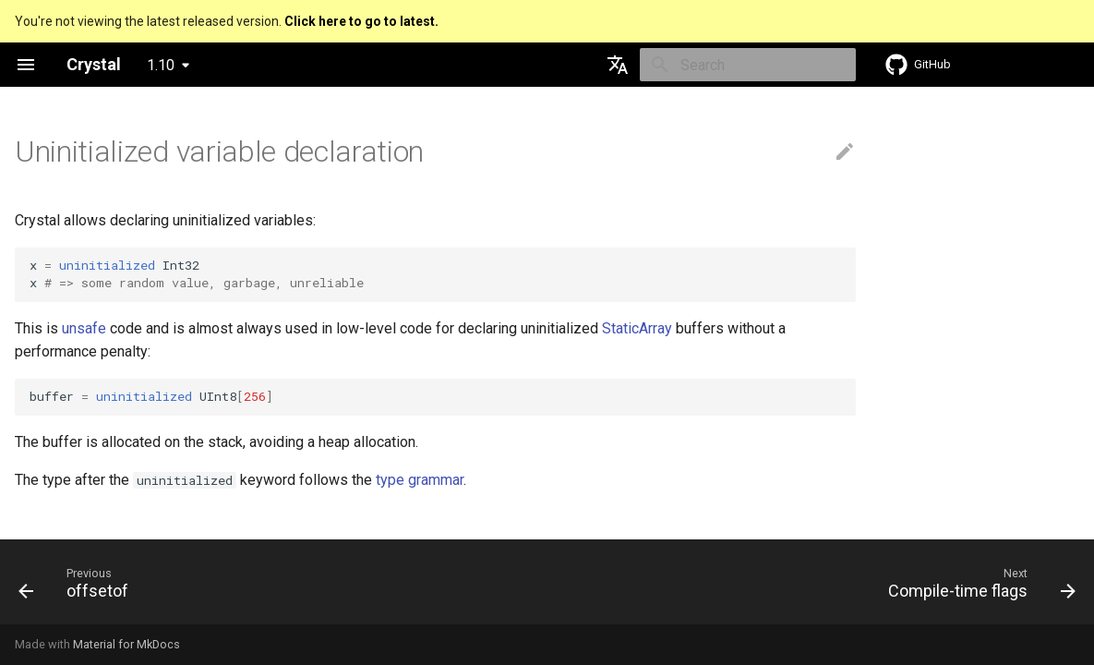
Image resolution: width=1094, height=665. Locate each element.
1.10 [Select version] (160, 65)
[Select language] (617, 64)
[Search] (748, 64)
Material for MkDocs (126, 644)
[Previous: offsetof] (79, 587)
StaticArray (637, 328)
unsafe (84, 328)
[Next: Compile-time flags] (976, 587)
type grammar (419, 480)
